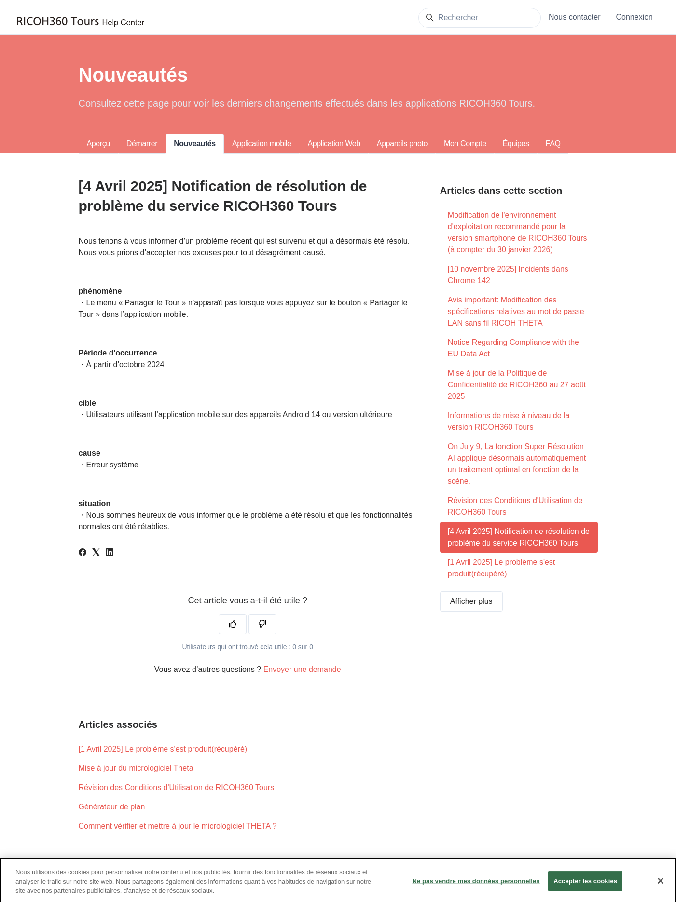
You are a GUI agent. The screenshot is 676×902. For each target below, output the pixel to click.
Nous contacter (575, 17)
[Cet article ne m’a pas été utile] (262, 624)
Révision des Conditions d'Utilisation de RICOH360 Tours (177, 787)
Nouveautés (195, 143)
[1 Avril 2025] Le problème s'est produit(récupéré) (163, 749)
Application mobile (261, 143)
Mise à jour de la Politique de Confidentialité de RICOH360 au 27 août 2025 (517, 384)
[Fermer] (660, 887)
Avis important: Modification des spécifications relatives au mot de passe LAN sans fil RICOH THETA (516, 311)
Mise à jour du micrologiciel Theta (136, 768)
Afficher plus (471, 601)
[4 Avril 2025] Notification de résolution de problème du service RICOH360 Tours (519, 537)
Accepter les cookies (585, 886)
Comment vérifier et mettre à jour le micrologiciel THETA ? (178, 826)
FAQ (553, 143)
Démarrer (141, 143)
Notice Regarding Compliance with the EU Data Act (513, 348)
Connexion (634, 17)
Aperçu (98, 143)
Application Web (334, 143)
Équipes (516, 143)
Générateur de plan (112, 807)
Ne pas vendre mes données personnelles (475, 886)
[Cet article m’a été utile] (233, 624)
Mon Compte (465, 143)
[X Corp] (96, 553)
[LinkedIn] (109, 553)
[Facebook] (82, 553)
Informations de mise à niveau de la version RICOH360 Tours (509, 421)
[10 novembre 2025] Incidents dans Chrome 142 (508, 275)
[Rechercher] (479, 17)
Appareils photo (402, 143)
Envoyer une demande (302, 669)
